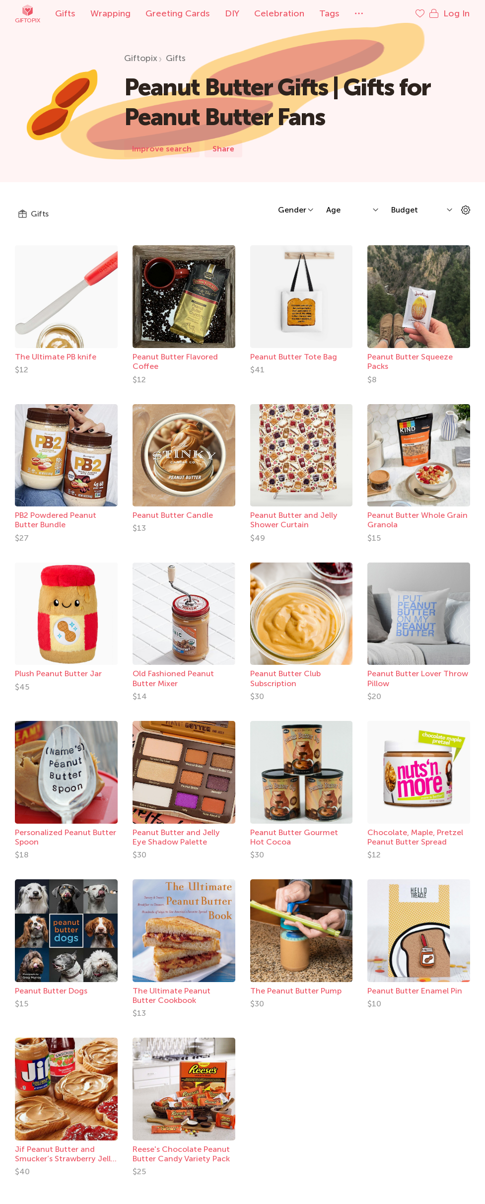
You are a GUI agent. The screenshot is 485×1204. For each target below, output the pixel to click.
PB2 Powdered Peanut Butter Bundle (55, 519)
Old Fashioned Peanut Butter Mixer (173, 678)
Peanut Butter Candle (173, 515)
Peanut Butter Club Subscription (285, 678)
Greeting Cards (177, 13)
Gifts (65, 13)
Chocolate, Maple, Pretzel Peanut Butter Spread (415, 837)
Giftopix (27, 13)
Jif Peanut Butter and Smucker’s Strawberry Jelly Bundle (65, 1158)
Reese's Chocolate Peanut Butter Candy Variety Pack (181, 1153)
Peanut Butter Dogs (51, 990)
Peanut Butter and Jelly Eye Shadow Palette (176, 837)
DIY (232, 13)
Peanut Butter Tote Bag (293, 356)
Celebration (279, 13)
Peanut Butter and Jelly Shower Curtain (294, 519)
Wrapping (110, 13)
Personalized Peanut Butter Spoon (65, 837)
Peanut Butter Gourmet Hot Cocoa (294, 837)
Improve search (162, 148)
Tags (329, 13)
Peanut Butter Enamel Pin (414, 990)
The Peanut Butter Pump (296, 990)
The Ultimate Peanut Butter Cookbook (171, 995)
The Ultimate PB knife (55, 356)
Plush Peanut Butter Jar (58, 673)
